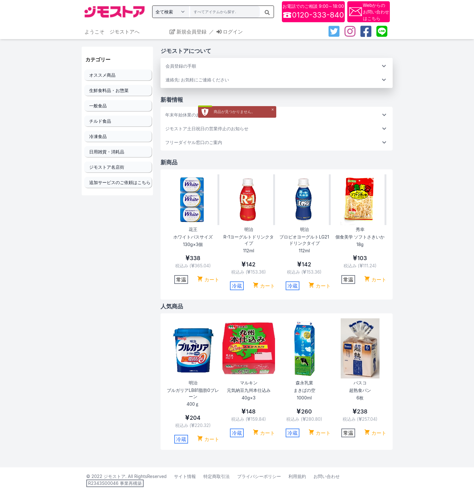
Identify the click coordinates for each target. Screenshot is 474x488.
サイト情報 (185, 476)
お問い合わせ (326, 476)
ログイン (230, 31)
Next (363, 228)
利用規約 (297, 476)
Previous (177, 228)
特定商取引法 (216, 476)
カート (208, 279)
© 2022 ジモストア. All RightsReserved (126, 476)
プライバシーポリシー (259, 476)
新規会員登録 (188, 31)
